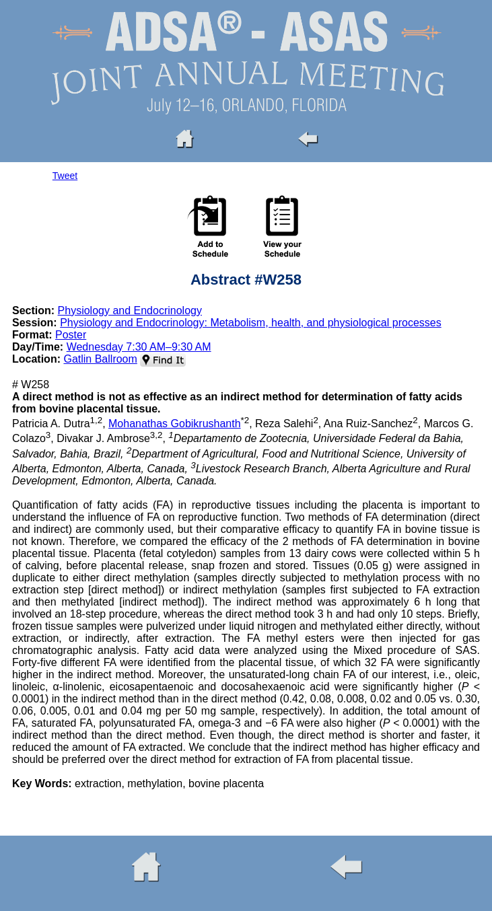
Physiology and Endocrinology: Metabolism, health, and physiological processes (251, 322)
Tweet (64, 175)
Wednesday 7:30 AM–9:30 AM (139, 347)
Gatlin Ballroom (100, 359)
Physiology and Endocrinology (130, 310)
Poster (70, 334)
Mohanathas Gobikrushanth (174, 423)
